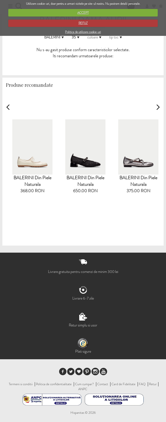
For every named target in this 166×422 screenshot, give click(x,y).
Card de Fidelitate (123, 384)
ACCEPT (83, 12)
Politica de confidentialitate (54, 384)
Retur (153, 384)
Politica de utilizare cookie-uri (83, 32)
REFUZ (83, 23)
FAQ (142, 384)
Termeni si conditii (21, 384)
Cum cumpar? (84, 384)
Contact (102, 384)
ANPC (82, 389)
